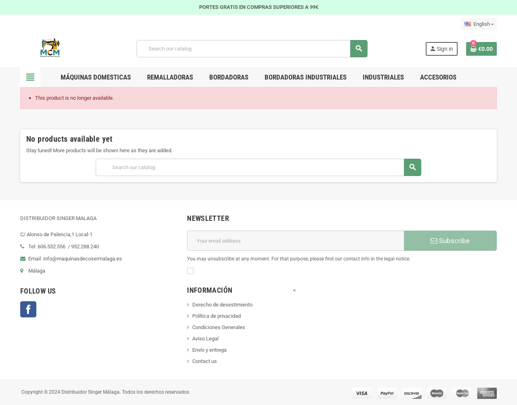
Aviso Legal (205, 339)
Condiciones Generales (218, 327)
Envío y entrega (209, 350)
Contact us (204, 361)
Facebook (28, 309)
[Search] (252, 48)
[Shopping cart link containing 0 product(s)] (481, 49)
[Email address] (295, 241)
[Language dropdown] (479, 24)
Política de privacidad (216, 316)
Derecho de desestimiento (222, 305)
